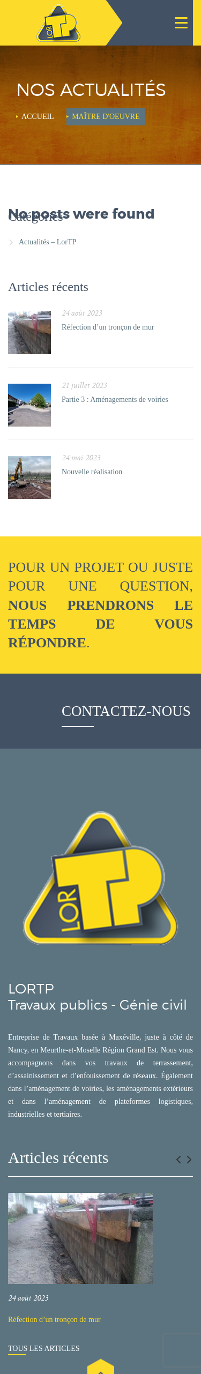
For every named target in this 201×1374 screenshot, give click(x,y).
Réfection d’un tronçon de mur (108, 327)
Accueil (37, 117)
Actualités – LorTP (47, 242)
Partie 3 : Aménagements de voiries (115, 399)
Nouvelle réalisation (92, 472)
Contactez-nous (126, 711)
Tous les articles (43, 1349)
